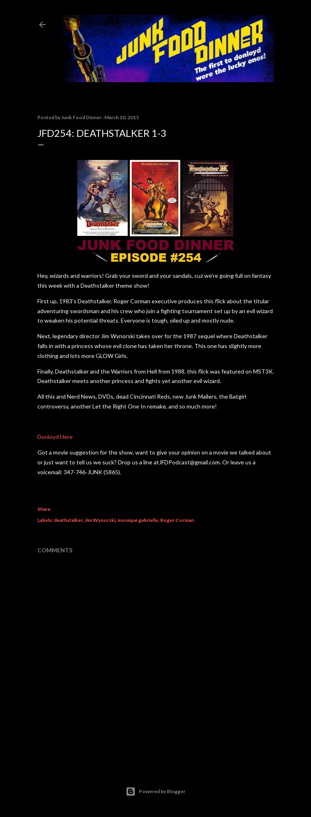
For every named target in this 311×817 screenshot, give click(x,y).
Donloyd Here (55, 436)
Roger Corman (177, 520)
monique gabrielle (137, 520)
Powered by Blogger (155, 791)
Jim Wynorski (100, 520)
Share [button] (44, 509)
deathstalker (68, 520)
